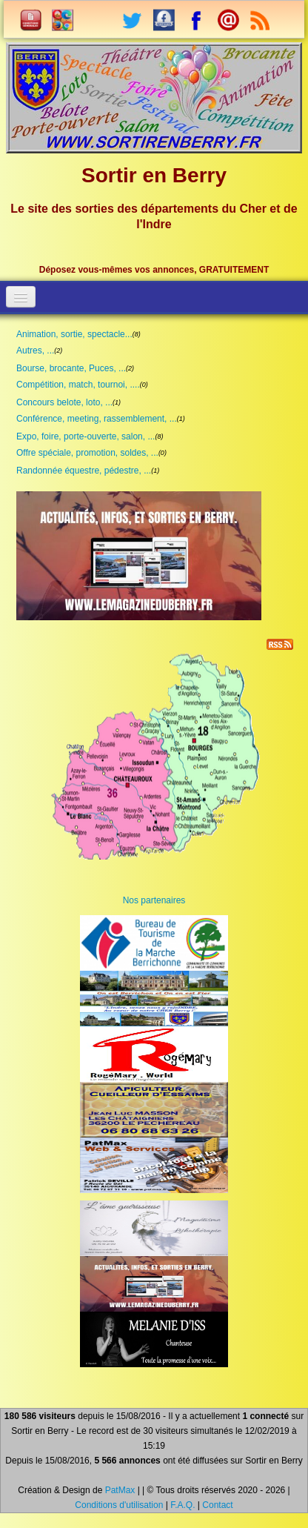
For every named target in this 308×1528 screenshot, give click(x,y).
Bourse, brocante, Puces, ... (71, 368)
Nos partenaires (154, 900)
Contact (217, 1505)
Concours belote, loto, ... (64, 402)
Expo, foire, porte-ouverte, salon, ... (85, 436)
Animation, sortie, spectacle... (74, 334)
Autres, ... (35, 350)
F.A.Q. (182, 1505)
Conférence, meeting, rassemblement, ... (96, 418)
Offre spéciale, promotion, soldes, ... (87, 453)
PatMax (120, 1490)
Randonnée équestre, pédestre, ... (83, 470)
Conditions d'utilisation (119, 1505)
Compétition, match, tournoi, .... (78, 384)
